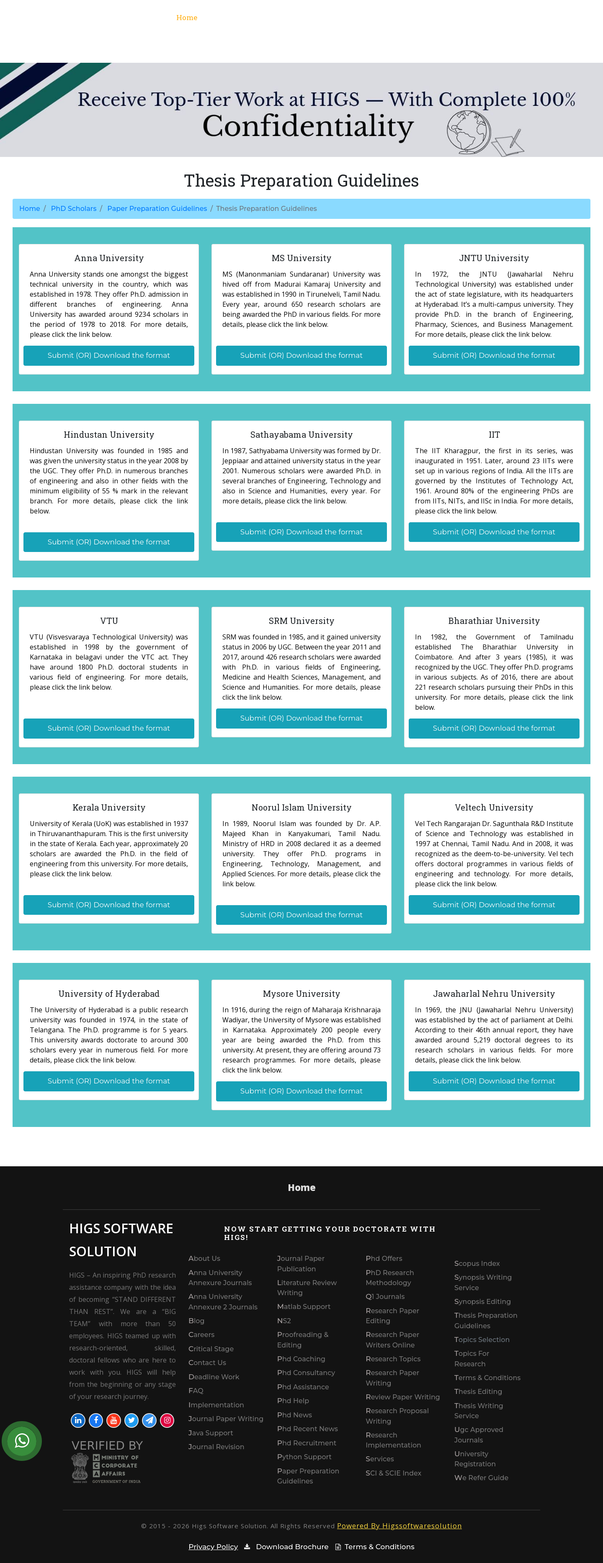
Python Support (304, 1457)
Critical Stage (211, 1349)
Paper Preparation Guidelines (157, 209)
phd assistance (303, 1387)
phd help (293, 1401)
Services (289, 17)
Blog (196, 1321)
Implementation (216, 1405)
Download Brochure (285, 1547)
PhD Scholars (74, 209)
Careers (201, 1335)
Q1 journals (385, 1297)
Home (189, 17)
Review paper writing (403, 1397)
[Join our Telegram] (149, 1420)
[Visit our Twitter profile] (131, 1420)
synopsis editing (482, 1302)
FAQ (196, 1391)
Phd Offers (384, 1259)
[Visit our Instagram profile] (167, 1420)
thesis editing (478, 1392)
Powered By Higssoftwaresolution (399, 1525)
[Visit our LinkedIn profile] (78, 1420)
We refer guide (481, 1478)
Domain (442, 17)
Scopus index (477, 1264)
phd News (294, 1415)
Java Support (210, 1433)
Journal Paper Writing (225, 1419)
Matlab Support (304, 1307)
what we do (232, 17)
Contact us (207, 1363)
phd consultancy (306, 1373)
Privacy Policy (213, 1546)
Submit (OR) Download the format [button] (109, 355)
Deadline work (214, 1377)
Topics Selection (482, 1340)
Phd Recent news (307, 1429)
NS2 (284, 1321)
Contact (552, 17)
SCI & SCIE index (393, 1473)
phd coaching (301, 1359)
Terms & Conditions (487, 1378)
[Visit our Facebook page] (96, 1420)
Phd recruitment (307, 1443)
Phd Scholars (493, 17)
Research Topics (393, 1359)
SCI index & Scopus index (362, 17)
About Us (204, 1259)
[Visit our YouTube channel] (113, 1420)
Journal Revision (216, 1447)
